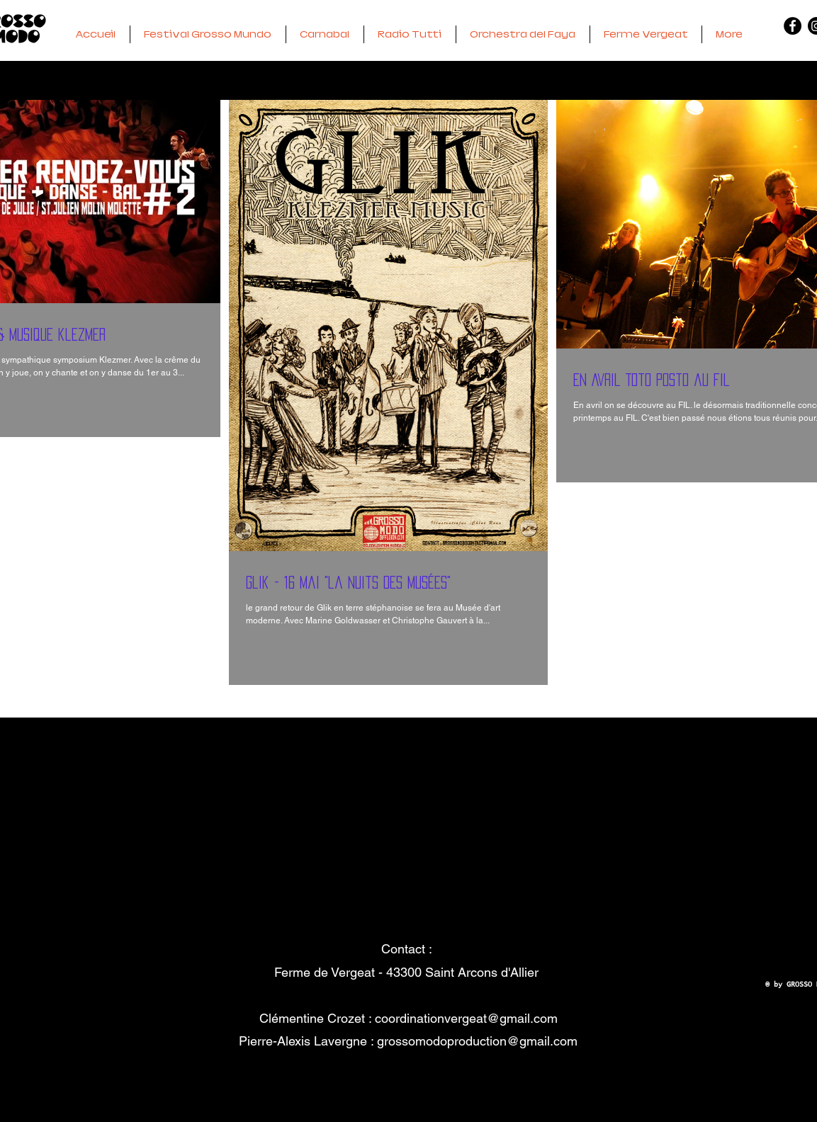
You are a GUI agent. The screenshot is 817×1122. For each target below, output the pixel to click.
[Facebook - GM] (792, 26)
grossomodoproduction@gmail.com (477, 1040)
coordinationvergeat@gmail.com (466, 1018)
